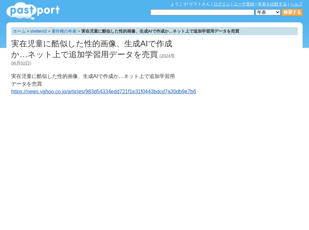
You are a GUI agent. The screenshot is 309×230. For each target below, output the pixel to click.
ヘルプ (296, 4)
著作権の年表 (64, 31)
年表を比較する (272, 4)
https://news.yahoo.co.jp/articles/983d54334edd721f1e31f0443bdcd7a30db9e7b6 (103, 91)
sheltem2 (38, 31)
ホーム (19, 31)
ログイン (222, 4)
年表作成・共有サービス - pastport (33, 11)
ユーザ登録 (243, 4)
